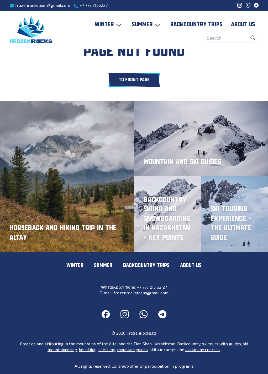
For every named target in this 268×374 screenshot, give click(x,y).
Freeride (28, 343)
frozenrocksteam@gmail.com (39, 5)
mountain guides (132, 349)
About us (243, 25)
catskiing (106, 349)
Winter (109, 25)
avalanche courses (202, 349)
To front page (134, 80)
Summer (147, 25)
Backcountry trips (196, 25)
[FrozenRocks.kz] (30, 30)
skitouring (54, 343)
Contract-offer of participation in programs (153, 365)
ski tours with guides (221, 343)
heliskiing (88, 349)
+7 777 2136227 (91, 5)
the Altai (110, 343)
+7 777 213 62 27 (152, 286)
